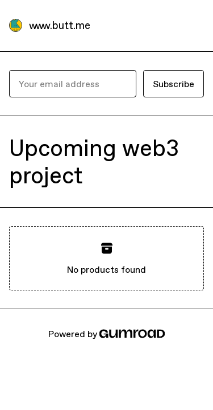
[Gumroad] (131, 333)
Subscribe (173, 83)
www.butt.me (59, 25)
